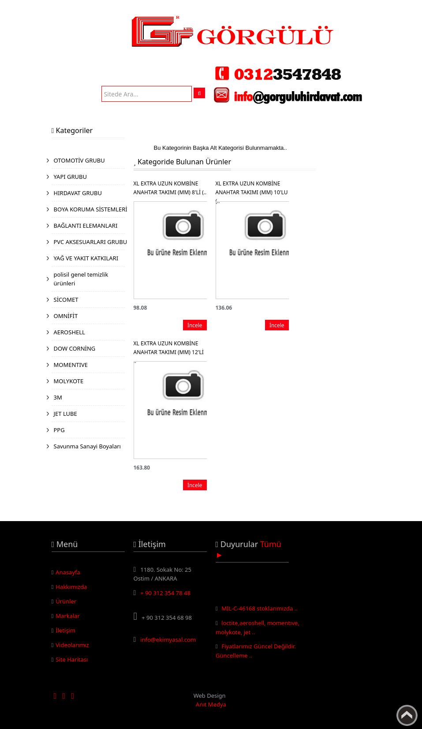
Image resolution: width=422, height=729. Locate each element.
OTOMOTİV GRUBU (79, 160)
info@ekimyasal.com (168, 640)
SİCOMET (66, 299)
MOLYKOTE (69, 381)
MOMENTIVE (71, 365)
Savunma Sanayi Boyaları (87, 446)
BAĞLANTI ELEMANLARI (86, 225)
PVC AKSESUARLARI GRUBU (90, 242)
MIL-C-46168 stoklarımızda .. (259, 610)
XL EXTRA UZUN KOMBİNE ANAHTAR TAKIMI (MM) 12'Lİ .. (169, 348)
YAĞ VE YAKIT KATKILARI (86, 258)
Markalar (68, 616)
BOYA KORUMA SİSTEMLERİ (90, 209)
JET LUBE (65, 414)
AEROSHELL (69, 332)
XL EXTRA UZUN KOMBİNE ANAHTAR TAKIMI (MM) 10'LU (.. (252, 188)
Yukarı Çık (407, 715)
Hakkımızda (71, 587)
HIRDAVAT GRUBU (78, 193)
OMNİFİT (66, 316)
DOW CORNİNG (75, 348)
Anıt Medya (211, 704)
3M (58, 397)
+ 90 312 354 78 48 (165, 593)
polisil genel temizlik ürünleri (81, 278)
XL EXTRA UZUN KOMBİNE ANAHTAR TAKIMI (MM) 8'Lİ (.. (170, 188)
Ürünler (66, 601)
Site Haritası (72, 659)
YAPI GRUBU (70, 177)
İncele (194, 325)
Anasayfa (68, 572)
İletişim (65, 630)
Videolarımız (72, 645)
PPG (59, 430)
